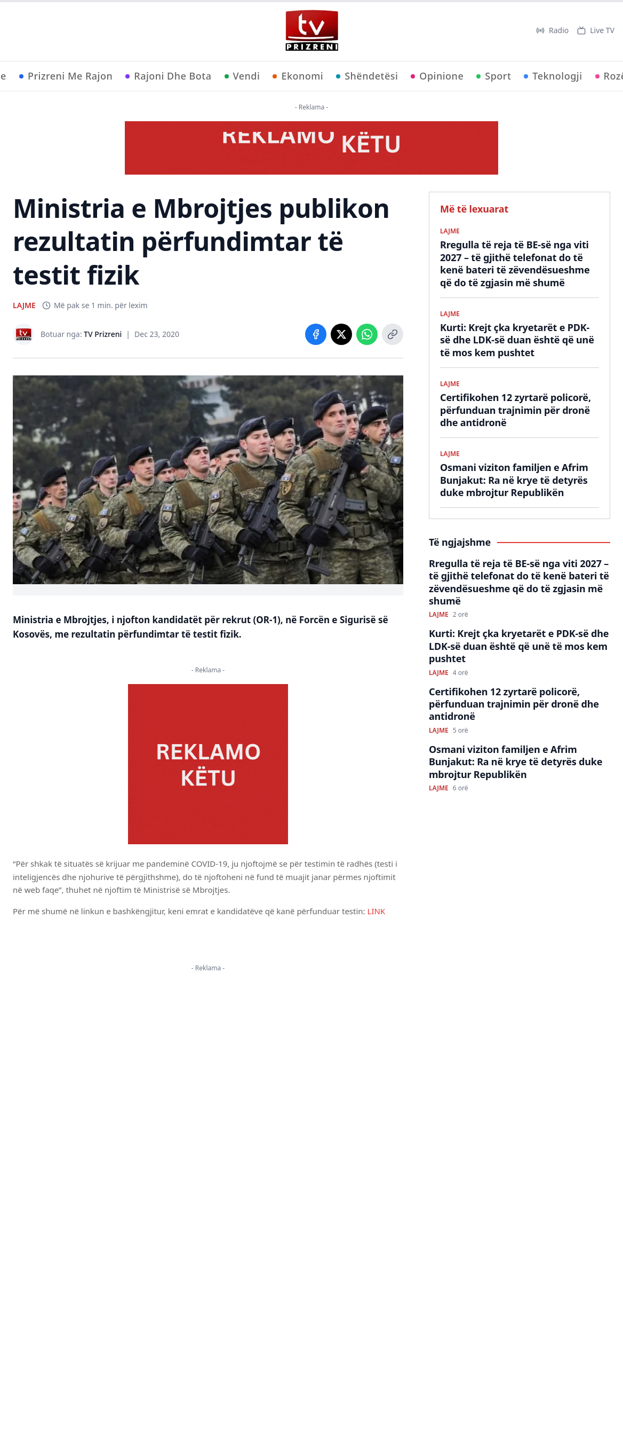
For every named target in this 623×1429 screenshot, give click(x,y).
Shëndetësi (367, 75)
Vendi (242, 75)
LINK (377, 911)
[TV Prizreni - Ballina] (311, 30)
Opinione (437, 75)
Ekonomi (298, 75)
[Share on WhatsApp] (367, 334)
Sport (493, 75)
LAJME (24, 305)
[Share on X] (341, 334)
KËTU (220, 1062)
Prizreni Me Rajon (66, 75)
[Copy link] (392, 334)
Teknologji (553, 75)
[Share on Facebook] (315, 334)
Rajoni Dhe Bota (168, 75)
